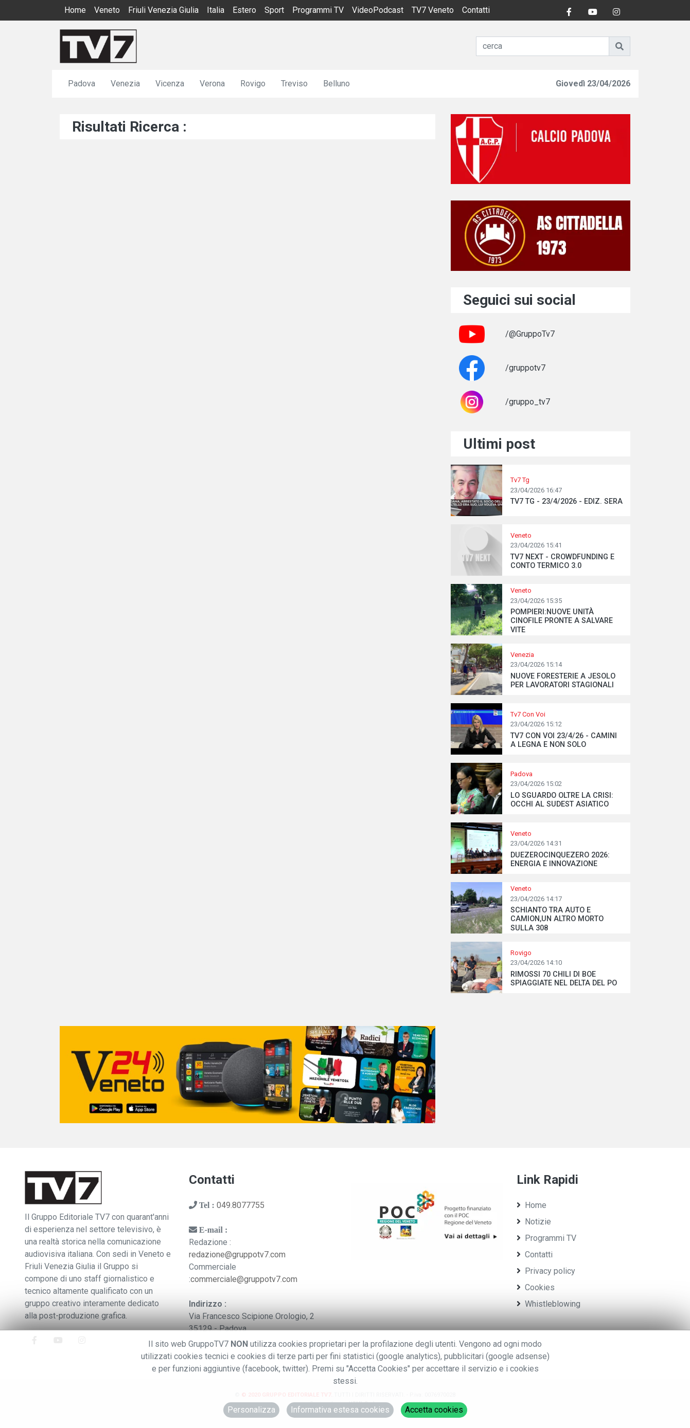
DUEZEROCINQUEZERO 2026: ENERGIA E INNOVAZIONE (560, 859)
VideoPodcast (377, 10)
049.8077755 (240, 1205)
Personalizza (251, 1410)
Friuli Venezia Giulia (163, 10)
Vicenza (169, 83)
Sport (274, 10)
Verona (212, 83)
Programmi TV (318, 10)
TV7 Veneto (433, 10)
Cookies (536, 1287)
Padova (81, 83)
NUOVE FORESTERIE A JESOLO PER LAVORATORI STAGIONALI (562, 680)
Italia (215, 10)
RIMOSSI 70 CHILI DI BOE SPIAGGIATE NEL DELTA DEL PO (563, 978)
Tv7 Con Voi (527, 714)
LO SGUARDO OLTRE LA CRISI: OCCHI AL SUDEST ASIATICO (561, 800)
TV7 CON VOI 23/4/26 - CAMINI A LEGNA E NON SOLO (563, 740)
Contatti (476, 10)
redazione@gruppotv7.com (237, 1254)
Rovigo (253, 83)
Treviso (294, 83)
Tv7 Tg (519, 480)
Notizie (534, 1221)
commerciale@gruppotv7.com (243, 1279)
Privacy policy (546, 1271)
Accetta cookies (434, 1410)
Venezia (125, 83)
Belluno (336, 83)
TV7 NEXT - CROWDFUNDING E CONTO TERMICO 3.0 (562, 561)
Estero (244, 10)
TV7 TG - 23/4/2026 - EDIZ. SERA (566, 501)
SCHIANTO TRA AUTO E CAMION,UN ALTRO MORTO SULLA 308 (557, 919)
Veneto (107, 10)
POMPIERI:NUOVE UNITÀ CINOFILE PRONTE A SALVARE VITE (561, 621)
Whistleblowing (548, 1304)
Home (75, 10)
